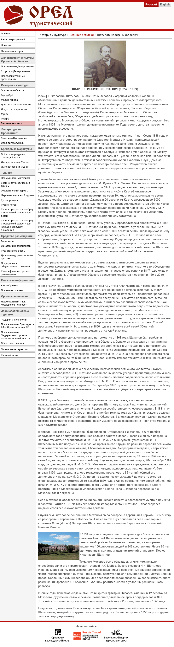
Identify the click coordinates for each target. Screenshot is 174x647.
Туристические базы (13, 250)
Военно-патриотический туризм (15, 184)
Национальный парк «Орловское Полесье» (14, 303)
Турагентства (8, 204)
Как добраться (9, 285)
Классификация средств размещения (15, 272)
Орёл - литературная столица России (13, 155)
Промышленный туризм (15, 178)
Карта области (9, 355)
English (165, 4)
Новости (6, 45)
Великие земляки (11, 123)
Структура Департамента (15, 71)
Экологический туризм (14, 190)
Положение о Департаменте (17, 66)
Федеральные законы (14, 319)
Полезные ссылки (12, 290)
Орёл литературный (12, 143)
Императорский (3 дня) (15, 166)
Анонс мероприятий (13, 39)
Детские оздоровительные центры (17, 257)
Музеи (5, 114)
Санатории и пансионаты (16, 246)
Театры (5, 118)
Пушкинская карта (12, 51)
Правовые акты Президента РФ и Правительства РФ (17, 325)
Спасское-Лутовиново (14, 138)
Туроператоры (9, 200)
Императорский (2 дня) (15, 162)
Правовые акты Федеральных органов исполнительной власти (15, 335)
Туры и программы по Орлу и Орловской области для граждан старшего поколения (17, 225)
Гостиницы (7, 241)
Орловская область (12, 90)
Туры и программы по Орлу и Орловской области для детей (17, 212)
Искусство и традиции (14, 109)
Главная (5, 33)
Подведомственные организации (13, 77)
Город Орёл (7, 95)
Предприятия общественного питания (15, 264)
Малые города (9, 99)
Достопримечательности (16, 104)
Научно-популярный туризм (17, 195)
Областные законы (12, 343)
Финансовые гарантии (14, 349)
